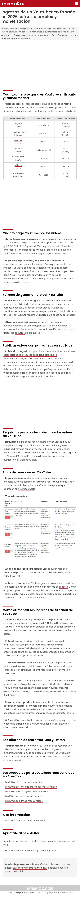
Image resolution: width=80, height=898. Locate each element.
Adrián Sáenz (18, 156)
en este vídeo (53, 271)
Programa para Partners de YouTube (25, 820)
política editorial (14, 871)
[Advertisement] (40, 61)
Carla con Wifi (18, 173)
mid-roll (15, 576)
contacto (12, 892)
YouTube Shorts (26, 489)
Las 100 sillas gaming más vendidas (24, 800)
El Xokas (18, 140)
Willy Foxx (18, 123)
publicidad (22, 304)
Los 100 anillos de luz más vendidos (23, 782)
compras (20, 332)
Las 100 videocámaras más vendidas (24, 796)
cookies (68, 892)
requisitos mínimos (28, 445)
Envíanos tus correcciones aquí (30, 867)
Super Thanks (34, 329)
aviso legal (44, 892)
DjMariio (18, 165)
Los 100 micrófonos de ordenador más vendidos (31, 786)
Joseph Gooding (18, 132)
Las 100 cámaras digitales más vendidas (26, 791)
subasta (63, 586)
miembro (18, 325)
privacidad (57, 892)
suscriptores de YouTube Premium (22, 311)
